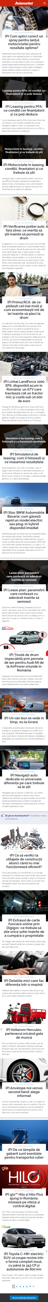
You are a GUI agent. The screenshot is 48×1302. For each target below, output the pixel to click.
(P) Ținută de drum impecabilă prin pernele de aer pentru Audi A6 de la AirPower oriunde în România (24, 662)
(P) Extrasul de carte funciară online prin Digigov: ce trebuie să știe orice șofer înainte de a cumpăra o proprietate (24, 928)
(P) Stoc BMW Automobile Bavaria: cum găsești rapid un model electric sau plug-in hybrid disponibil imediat (24, 520)
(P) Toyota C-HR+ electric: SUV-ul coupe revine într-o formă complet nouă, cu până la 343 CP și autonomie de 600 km (24, 1261)
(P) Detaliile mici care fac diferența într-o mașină (24, 983)
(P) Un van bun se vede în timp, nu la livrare (24, 720)
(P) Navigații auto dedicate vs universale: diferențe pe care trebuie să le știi (24, 781)
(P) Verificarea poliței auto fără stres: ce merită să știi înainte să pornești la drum (24, 232)
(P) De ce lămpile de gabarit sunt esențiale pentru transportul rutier (24, 1153)
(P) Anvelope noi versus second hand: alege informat (24, 1092)
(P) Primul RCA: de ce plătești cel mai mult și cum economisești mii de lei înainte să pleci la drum (24, 310)
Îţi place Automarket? (17, 815)
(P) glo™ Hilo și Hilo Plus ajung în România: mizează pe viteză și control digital (24, 1200)
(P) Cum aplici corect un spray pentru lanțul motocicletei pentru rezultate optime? (24, 42)
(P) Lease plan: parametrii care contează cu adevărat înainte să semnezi (24, 596)
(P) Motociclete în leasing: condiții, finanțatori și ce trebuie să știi (24, 169)
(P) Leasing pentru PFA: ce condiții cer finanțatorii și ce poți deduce (24, 110)
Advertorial (28, 32)
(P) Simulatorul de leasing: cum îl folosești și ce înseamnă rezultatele (24, 458)
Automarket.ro (24, 3)
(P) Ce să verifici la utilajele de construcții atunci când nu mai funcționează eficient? (24, 861)
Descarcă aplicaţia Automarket (24, 1297)
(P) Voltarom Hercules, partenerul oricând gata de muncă (24, 1033)
